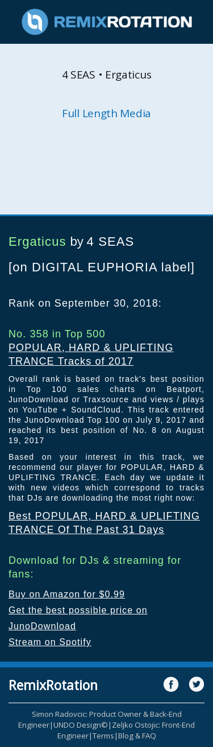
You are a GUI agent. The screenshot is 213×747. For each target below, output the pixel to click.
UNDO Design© (80, 725)
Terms (103, 736)
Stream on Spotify (50, 642)
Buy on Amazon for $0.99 (67, 594)
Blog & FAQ (137, 736)
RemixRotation (53, 685)
